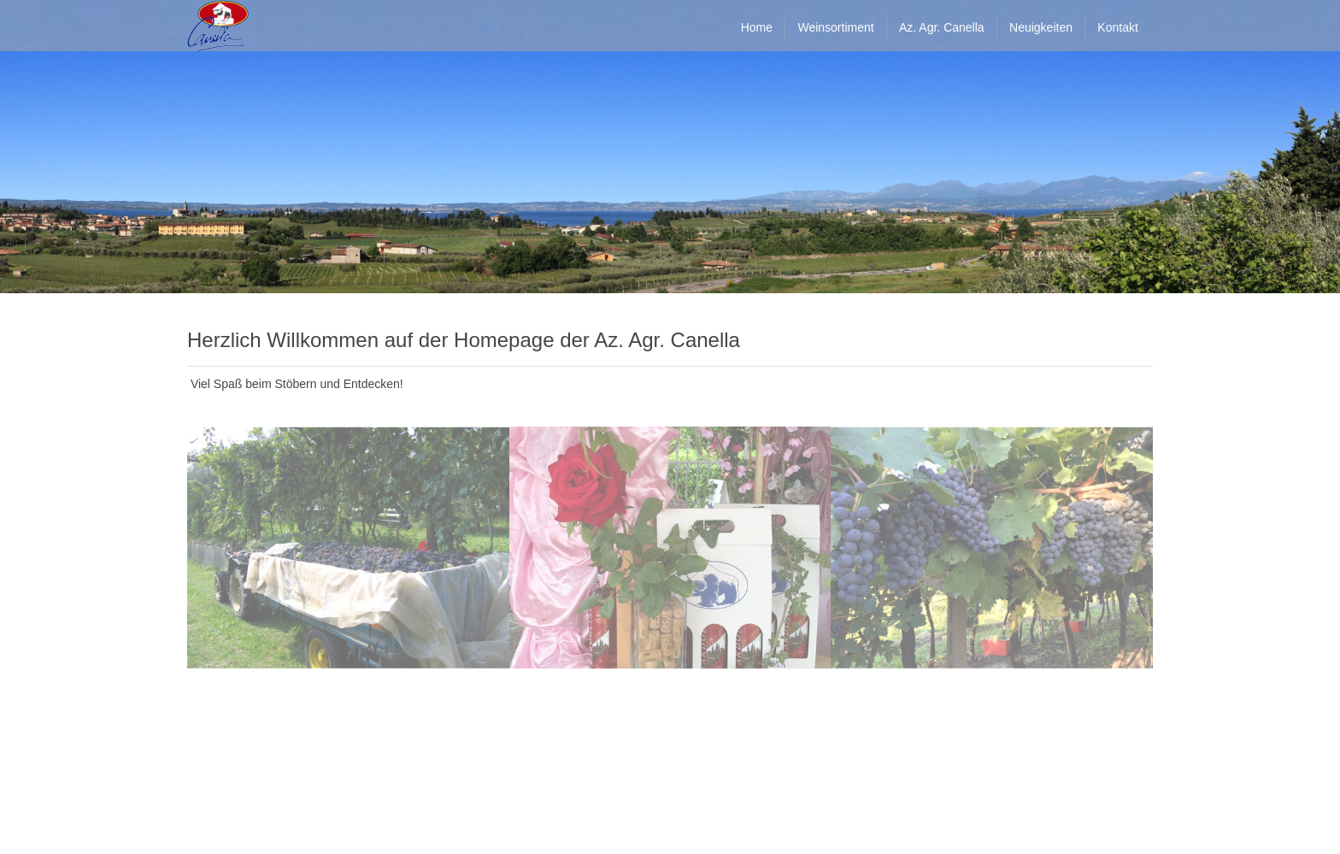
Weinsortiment (835, 27)
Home (757, 27)
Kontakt (1117, 27)
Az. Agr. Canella (941, 27)
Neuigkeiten (1041, 27)
